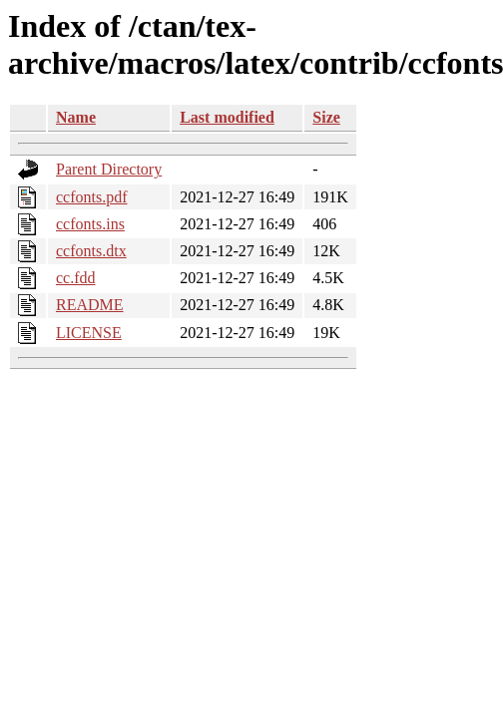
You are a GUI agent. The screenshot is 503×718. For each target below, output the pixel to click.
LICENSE (89, 332)
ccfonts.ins (90, 223)
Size (326, 117)
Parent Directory (109, 169)
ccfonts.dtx (91, 250)
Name (76, 117)
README (90, 304)
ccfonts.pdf (92, 196)
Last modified (227, 117)
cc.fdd (76, 277)
